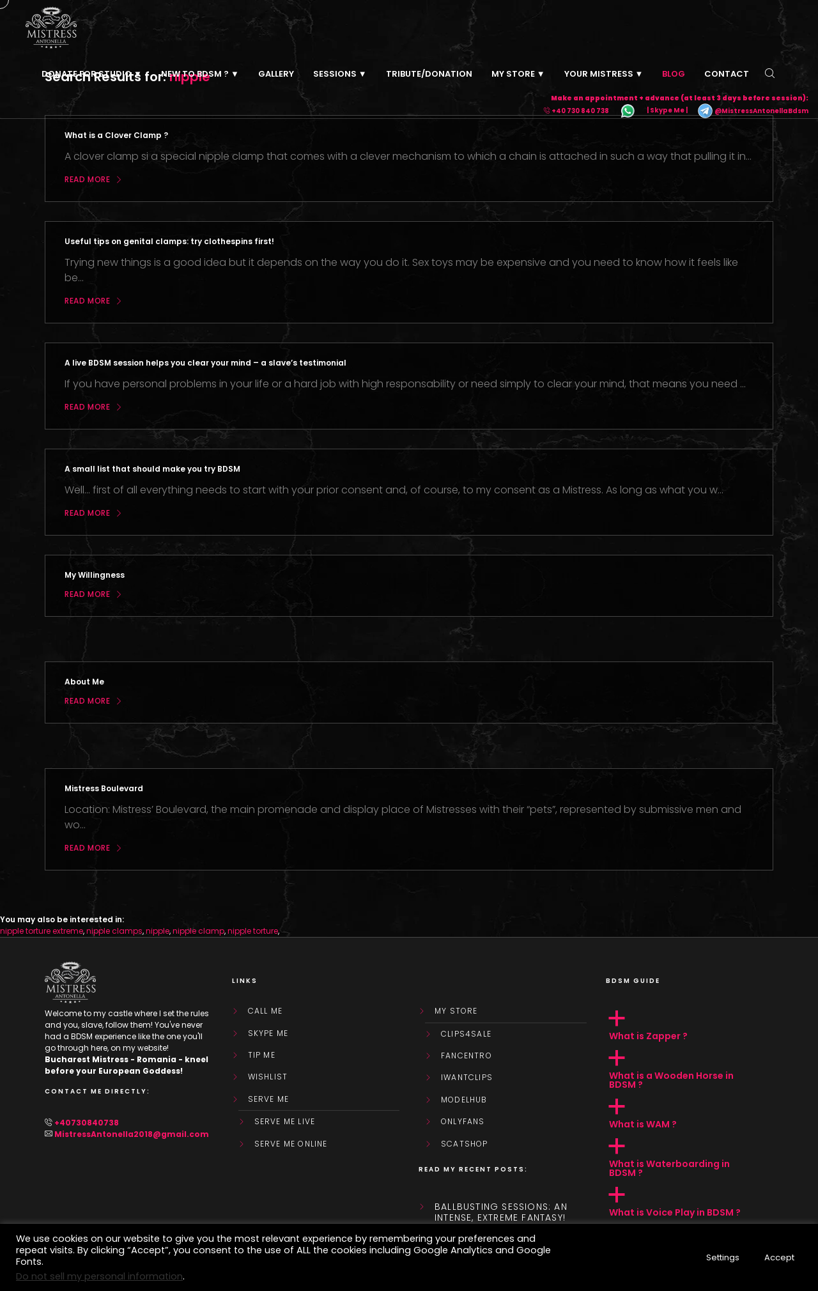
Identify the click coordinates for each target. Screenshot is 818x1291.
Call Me (265, 1011)
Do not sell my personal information (99, 1276)
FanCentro (466, 1055)
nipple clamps (114, 930)
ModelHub (464, 1099)
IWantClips (467, 1077)
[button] (690, 1026)
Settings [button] (722, 1257)
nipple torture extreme (41, 930)
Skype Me (268, 1033)
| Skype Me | (667, 111)
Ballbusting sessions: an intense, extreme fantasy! (501, 1212)
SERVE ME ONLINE (291, 1144)
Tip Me (261, 1055)
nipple (157, 930)
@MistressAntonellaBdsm (752, 111)
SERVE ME (268, 1099)
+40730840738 (86, 1122)
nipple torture (253, 930)
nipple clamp (198, 930)
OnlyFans (463, 1121)
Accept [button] (779, 1257)
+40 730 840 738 (580, 111)
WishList (268, 1076)
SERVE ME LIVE (285, 1121)
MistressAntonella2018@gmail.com (131, 1134)
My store (456, 1011)
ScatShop (464, 1144)
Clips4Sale (466, 1034)
